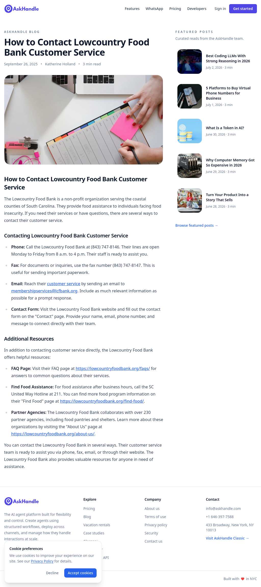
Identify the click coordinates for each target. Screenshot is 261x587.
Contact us (153, 541)
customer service (63, 283)
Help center (93, 549)
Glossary (90, 541)
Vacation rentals (96, 524)
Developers (196, 8)
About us (152, 508)
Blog (87, 516)
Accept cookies (80, 572)
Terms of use (155, 516)
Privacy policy (156, 524)
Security (151, 533)
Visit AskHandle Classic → (227, 538)
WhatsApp (154, 8)
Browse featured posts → (196, 225)
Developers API (96, 557)
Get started (243, 8)
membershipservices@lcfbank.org (44, 291)
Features (132, 8)
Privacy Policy (42, 561)
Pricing (175, 8)
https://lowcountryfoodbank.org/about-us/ (53, 434)
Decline (52, 572)
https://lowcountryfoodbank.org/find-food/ (102, 401)
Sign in (220, 8)
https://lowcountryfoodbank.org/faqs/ (113, 368)
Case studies (93, 533)
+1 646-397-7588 (220, 516)
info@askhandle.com (223, 508)
